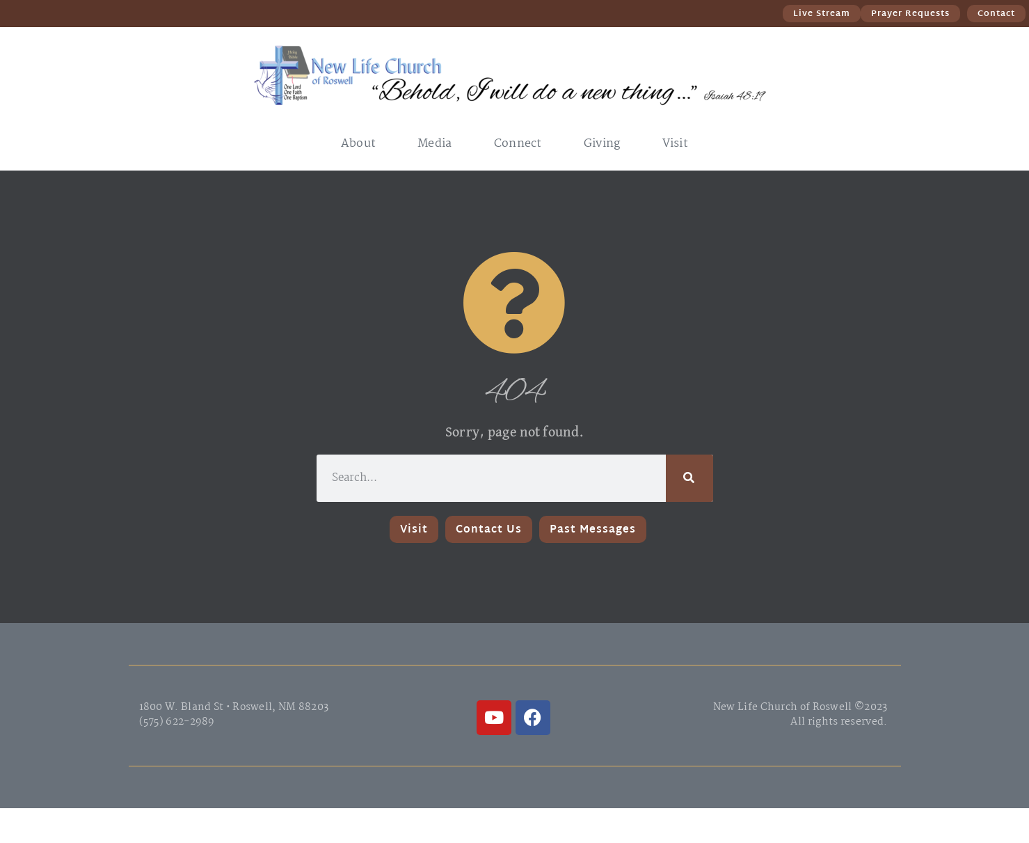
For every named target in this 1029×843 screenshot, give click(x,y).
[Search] (689, 478)
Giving (602, 143)
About (358, 143)
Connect (518, 143)
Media (434, 143)
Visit (675, 143)
